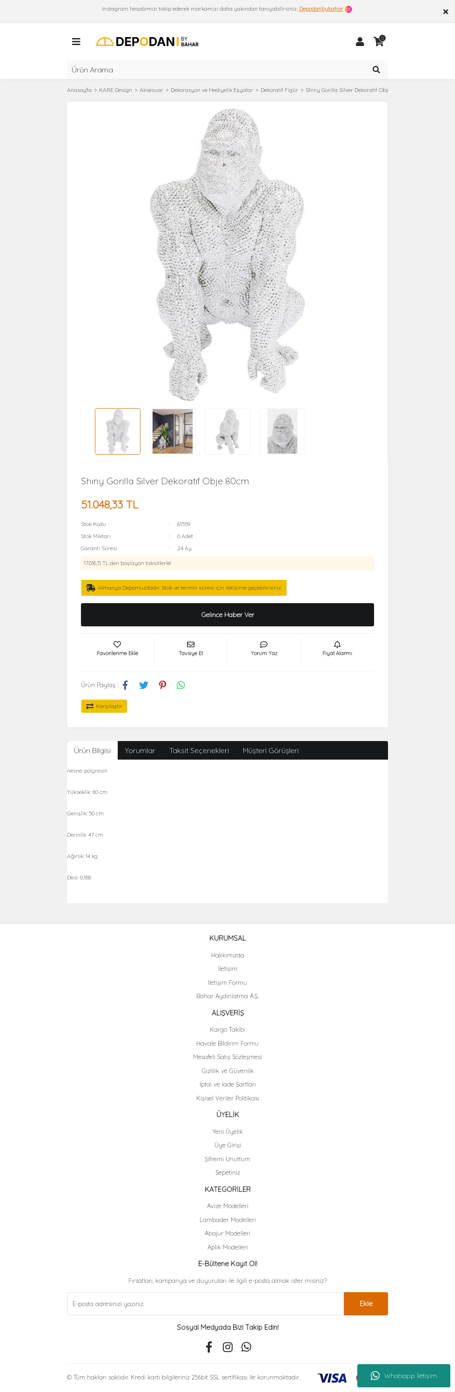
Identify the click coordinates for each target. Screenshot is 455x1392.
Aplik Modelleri (227, 1247)
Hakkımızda (227, 955)
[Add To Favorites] (117, 652)
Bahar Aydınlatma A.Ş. (227, 996)
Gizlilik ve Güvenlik (228, 1070)
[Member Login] (360, 42)
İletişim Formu (227, 982)
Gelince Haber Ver (227, 615)
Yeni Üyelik (228, 1131)
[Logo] (147, 41)
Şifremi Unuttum (227, 1159)
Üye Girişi (227, 1145)
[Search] (227, 69)
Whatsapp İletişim (404, 1376)
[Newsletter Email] (205, 1303)
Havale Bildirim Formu (227, 1043)
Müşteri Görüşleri (271, 750)
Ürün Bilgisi (92, 750)
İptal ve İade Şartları (228, 1084)
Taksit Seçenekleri (199, 750)
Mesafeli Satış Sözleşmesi (227, 1056)
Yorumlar (140, 750)
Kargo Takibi (227, 1029)
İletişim (227, 968)
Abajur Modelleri (227, 1233)
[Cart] (378, 42)
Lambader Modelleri (228, 1219)
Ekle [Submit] (366, 1303)
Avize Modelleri (227, 1206)
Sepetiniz (227, 1172)
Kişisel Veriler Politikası (227, 1098)
